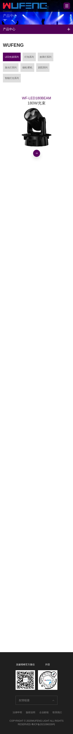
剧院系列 (42, 68)
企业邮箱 (44, 712)
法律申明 (17, 712)
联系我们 (57, 712)
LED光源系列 (12, 57)
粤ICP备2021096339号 (43, 724)
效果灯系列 (45, 57)
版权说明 (30, 712)
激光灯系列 (11, 68)
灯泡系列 (29, 57)
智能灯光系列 (12, 79)
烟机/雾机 (27, 68)
